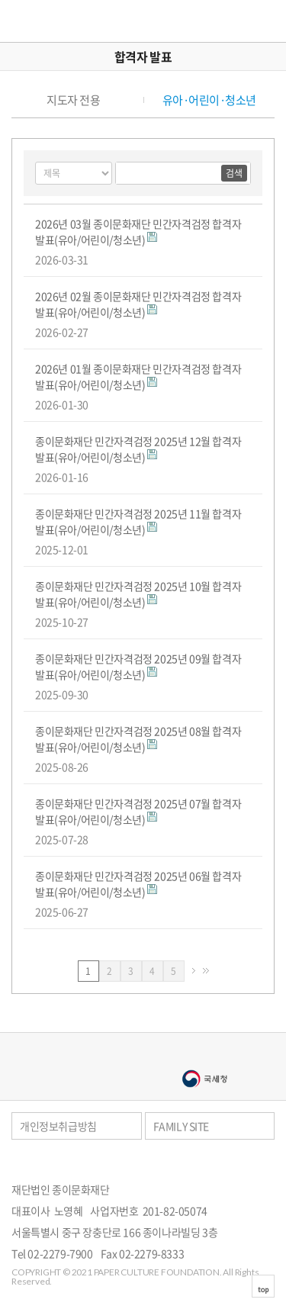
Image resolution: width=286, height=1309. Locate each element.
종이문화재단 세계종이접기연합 (58, 21)
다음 (193, 970)
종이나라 (82, 1054)
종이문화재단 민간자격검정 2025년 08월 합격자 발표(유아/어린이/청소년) (138, 738)
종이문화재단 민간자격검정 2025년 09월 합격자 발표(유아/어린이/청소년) (138, 666)
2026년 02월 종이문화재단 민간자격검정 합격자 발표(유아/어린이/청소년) (138, 304)
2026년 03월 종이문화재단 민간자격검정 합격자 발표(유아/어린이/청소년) (138, 231)
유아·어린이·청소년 (209, 100)
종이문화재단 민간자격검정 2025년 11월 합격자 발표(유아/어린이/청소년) (138, 521)
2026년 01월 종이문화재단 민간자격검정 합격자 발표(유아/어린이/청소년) (138, 376)
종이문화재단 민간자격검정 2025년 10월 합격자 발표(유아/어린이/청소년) (138, 593)
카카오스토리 (271, 1163)
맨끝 (206, 970)
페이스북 (250, 1163)
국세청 (204, 1078)
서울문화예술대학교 (82, 1078)
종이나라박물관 (204, 1054)
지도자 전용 (73, 100)
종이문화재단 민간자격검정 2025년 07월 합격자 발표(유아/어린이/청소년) (138, 811)
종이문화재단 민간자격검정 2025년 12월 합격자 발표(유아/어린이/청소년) (138, 449)
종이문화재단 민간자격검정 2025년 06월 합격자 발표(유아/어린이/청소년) (138, 883)
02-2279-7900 (59, 1253)
